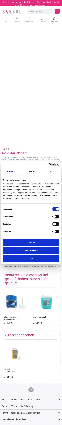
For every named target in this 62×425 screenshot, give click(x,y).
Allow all (31, 242)
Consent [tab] (11, 171)
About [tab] (51, 171)
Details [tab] (31, 171)
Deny (31, 258)
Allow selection (31, 250)
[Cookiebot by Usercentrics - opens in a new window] (48, 164)
